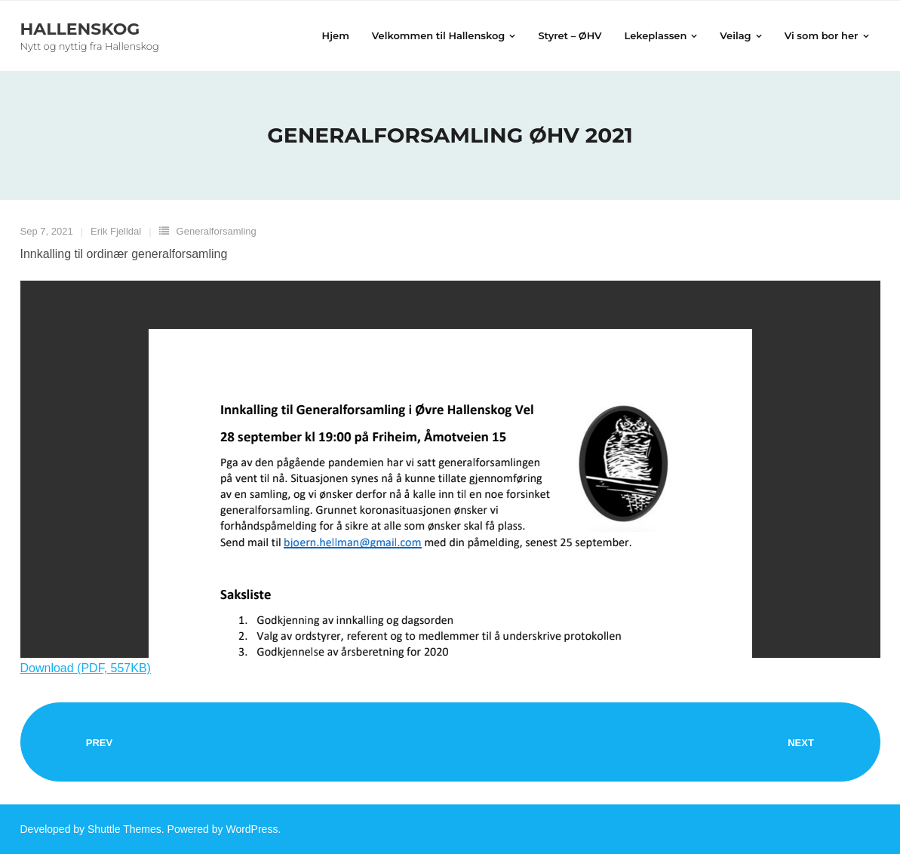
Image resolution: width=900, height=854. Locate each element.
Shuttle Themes (124, 829)
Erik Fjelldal (116, 231)
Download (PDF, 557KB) (85, 668)
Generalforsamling (216, 231)
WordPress (252, 829)
